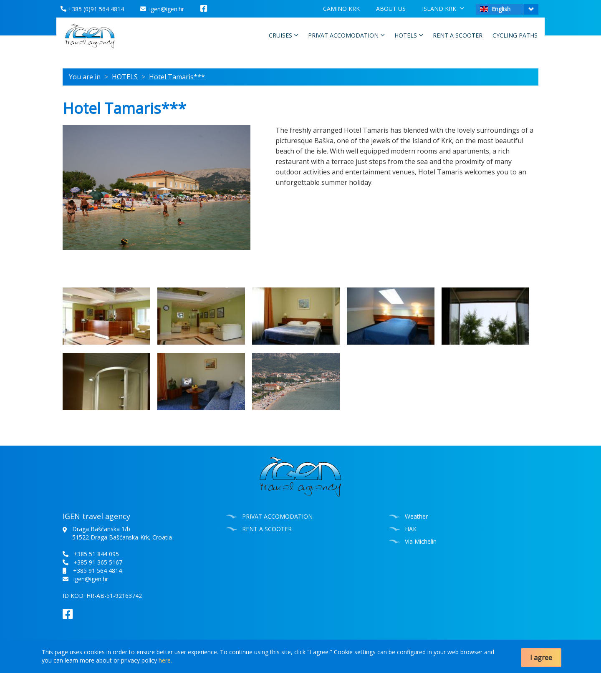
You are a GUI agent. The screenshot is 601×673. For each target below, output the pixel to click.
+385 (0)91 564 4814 (92, 9)
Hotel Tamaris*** (177, 76)
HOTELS (408, 35)
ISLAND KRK (443, 8)
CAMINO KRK (341, 9)
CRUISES (283, 35)
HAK (411, 529)
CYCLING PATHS (515, 35)
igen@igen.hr (162, 9)
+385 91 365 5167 (97, 562)
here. (165, 660)
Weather (416, 516)
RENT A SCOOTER (457, 35)
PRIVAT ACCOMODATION (346, 35)
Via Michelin (421, 541)
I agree (541, 657)
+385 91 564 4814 (97, 571)
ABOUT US (391, 9)
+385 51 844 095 (96, 554)
